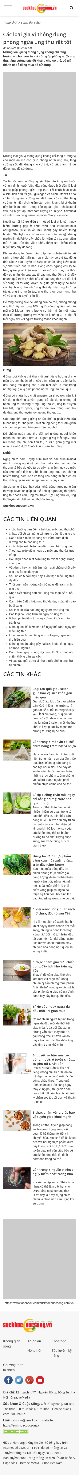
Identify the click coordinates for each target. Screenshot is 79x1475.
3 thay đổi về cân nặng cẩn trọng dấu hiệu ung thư (42, 533)
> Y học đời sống (29, 22)
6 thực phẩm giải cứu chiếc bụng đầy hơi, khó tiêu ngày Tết (54, 966)
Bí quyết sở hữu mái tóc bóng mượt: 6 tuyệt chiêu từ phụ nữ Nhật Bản (52, 1059)
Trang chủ (9, 22)
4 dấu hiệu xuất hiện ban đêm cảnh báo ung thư (40, 546)
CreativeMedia (20, 1397)
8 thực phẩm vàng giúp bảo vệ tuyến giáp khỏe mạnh (54, 1114)
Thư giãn (34, 1341)
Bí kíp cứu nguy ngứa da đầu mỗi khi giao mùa (51, 1008)
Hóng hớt (34, 1350)
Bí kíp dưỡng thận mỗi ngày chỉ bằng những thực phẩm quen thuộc (54, 798)
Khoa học (59, 1341)
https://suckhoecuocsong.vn (22, 1425)
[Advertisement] (39, 116)
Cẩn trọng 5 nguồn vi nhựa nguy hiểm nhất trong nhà (53, 1171)
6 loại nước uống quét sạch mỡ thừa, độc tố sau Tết (54, 911)
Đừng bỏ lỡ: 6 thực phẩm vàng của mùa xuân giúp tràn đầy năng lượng (52, 860)
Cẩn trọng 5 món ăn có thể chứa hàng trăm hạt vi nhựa (54, 744)
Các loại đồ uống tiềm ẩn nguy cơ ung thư (36, 614)
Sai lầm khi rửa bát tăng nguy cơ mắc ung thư (39, 610)
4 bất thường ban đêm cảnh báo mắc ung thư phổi (42, 529)
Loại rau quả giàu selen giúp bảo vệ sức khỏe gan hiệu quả (52, 693)
